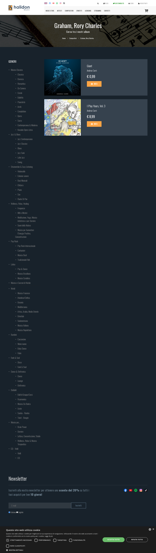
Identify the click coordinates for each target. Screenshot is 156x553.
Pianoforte (21, 102)
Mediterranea (22, 307)
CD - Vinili (14, 448)
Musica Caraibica (24, 278)
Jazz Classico (22, 143)
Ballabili (13, 390)
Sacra (20, 120)
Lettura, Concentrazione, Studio (29, 436)
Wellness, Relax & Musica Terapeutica (27, 442)
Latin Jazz (21, 157)
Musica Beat (22, 255)
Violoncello (21, 171)
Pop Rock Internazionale (26, 245)
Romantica (21, 83)
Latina (13, 264)
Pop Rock (14, 241)
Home (64, 38)
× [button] (153, 529)
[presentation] (27, 523)
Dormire (20, 431)
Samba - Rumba (23, 413)
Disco (20, 362)
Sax (19, 194)
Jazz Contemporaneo (25, 139)
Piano (20, 189)
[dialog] (78, 539)
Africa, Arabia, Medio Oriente (28, 311)
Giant (89, 66)
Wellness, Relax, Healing (20, 203)
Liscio (20, 408)
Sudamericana (23, 320)
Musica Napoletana (24, 330)
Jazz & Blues (15, 134)
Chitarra (20, 185)
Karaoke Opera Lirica (25, 129)
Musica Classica (17, 69)
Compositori (69, 10)
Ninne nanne (22, 343)
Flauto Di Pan (22, 199)
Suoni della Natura (24, 225)
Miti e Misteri (22, 212)
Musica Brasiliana (24, 273)
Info (94, 83)
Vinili (19, 453)
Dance (20, 376)
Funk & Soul (15, 357)
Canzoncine (22, 339)
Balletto (20, 97)
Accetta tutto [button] (113, 540)
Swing (20, 162)
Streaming (97, 10)
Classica (21, 74)
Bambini (14, 334)
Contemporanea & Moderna (28, 125)
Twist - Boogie (23, 417)
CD (19, 457)
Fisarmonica (22, 399)
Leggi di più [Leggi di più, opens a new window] (49, 536)
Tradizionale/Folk (24, 259)
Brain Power (22, 427)
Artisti (59, 10)
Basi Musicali (22, 180)
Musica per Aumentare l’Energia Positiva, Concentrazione (24, 233)
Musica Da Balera (24, 403)
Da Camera (22, 88)
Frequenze (21, 208)
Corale (20, 92)
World (13, 288)
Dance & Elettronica (18, 371)
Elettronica (21, 385)
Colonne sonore (23, 176)
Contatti (107, 10)
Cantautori (21, 250)
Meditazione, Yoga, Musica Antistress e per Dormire (27, 219)
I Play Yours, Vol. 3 (96, 106)
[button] (52, 550)
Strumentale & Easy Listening (22, 166)
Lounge (20, 380)
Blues (20, 148)
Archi (19, 106)
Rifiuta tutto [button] (137, 540)
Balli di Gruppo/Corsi (25, 394)
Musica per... (15, 422)
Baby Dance (22, 348)
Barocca (21, 79)
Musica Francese (24, 293)
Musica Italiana (23, 325)
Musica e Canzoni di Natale (21, 282)
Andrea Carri (92, 70)
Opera (20, 116)
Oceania (20, 302)
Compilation (22, 111)
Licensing (88, 10)
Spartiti (79, 10)
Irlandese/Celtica (24, 297)
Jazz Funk (21, 152)
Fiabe (19, 353)
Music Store (50, 10)
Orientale (21, 316)
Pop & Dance (22, 269)
